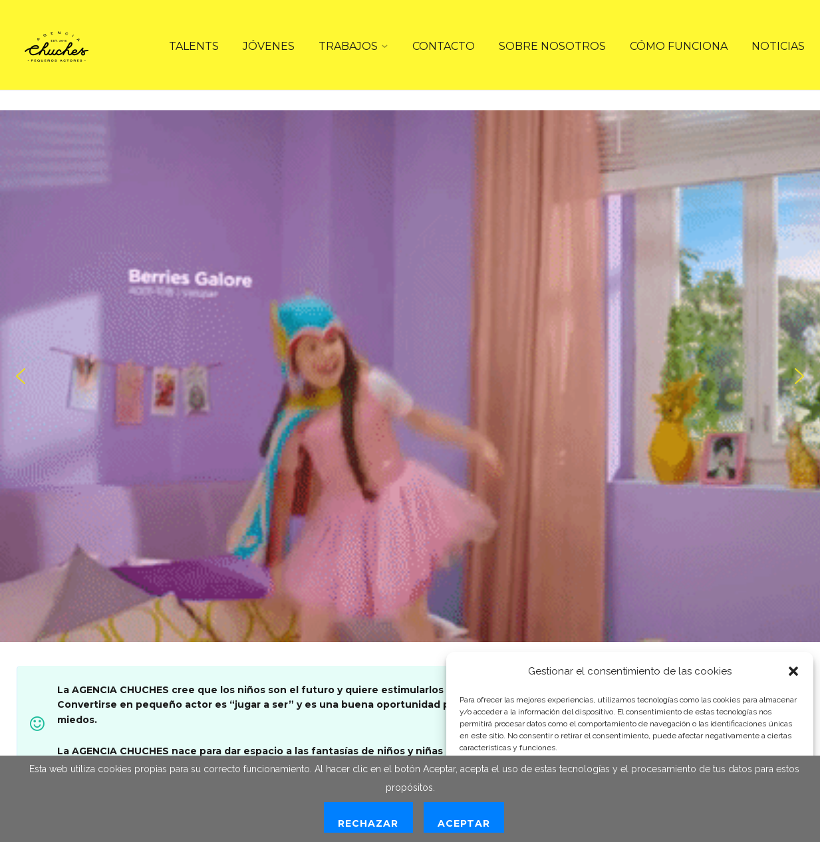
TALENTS (194, 46)
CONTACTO (443, 46)
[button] (793, 671)
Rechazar (368, 823)
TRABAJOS (348, 46)
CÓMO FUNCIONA (679, 46)
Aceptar (464, 823)
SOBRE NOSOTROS (552, 46)
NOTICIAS (778, 46)
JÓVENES (269, 46)
